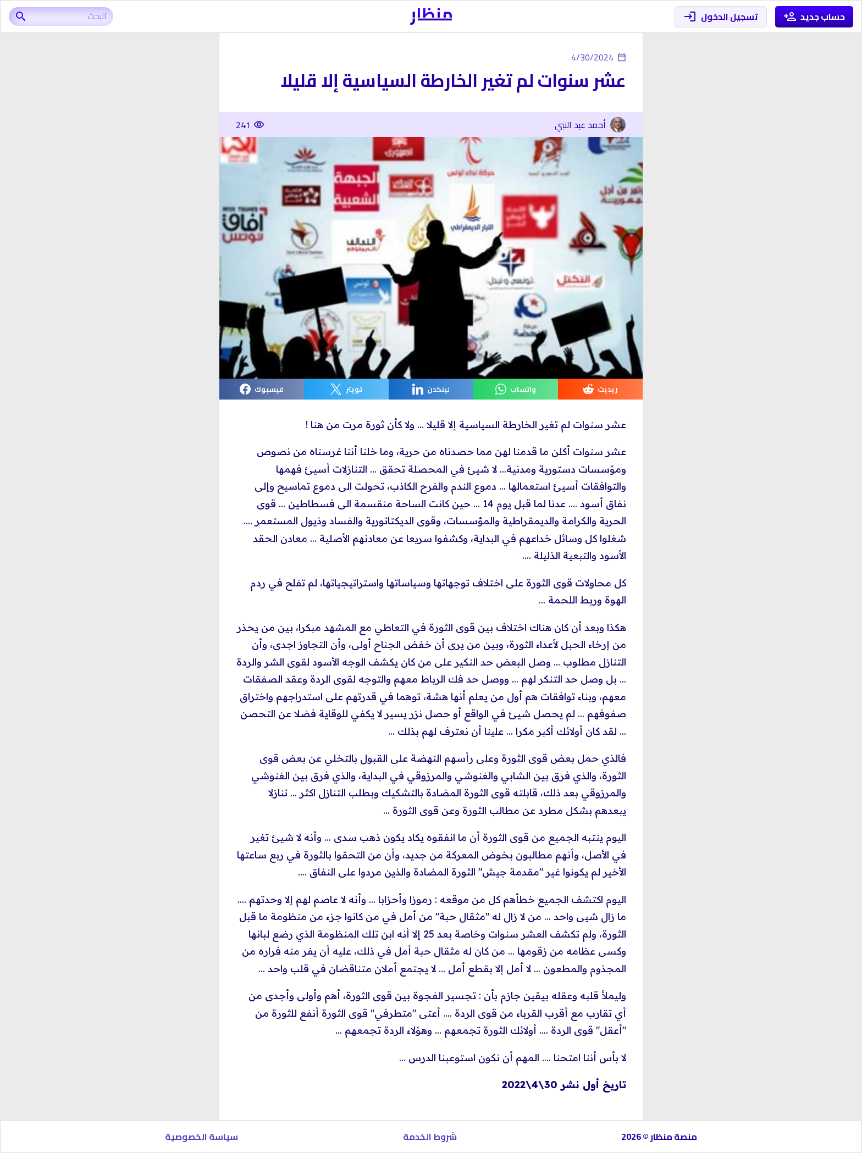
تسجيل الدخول (720, 17)
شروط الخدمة (430, 1136)
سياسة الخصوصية (201, 1136)
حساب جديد (814, 16)
